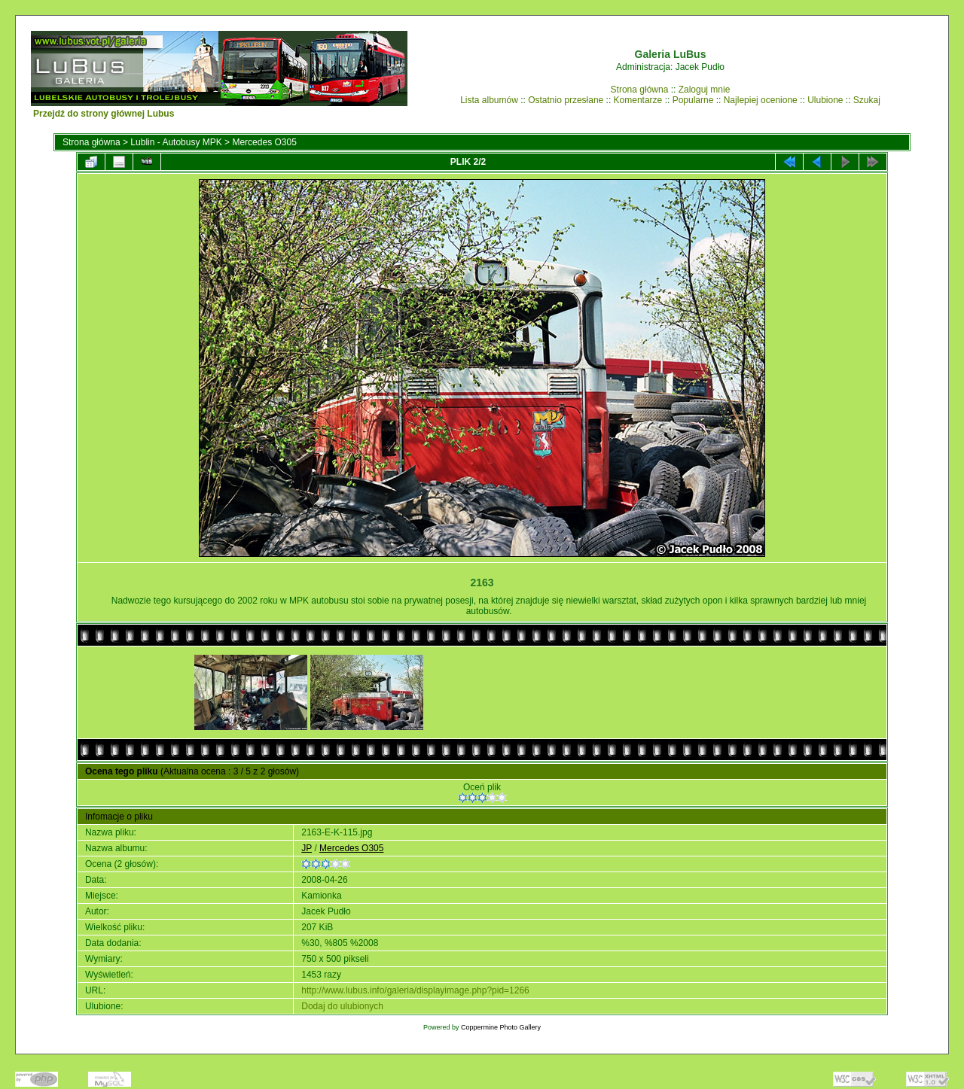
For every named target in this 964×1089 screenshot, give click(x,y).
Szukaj (866, 100)
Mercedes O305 (264, 142)
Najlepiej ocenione (761, 100)
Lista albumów (489, 100)
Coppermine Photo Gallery (501, 1027)
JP (306, 848)
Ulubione (825, 100)
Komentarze (638, 100)
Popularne (693, 100)
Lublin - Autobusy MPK (175, 142)
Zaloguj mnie (705, 89)
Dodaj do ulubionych (342, 1006)
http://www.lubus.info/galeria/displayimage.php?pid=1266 (415, 990)
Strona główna (640, 89)
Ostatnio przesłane (565, 100)
